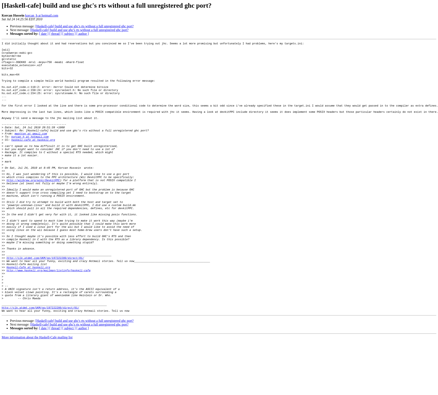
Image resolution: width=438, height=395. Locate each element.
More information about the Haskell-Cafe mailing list (37, 391)
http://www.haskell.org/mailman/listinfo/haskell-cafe (48, 316)
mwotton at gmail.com (31, 152)
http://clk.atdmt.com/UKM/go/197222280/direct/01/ (45, 301)
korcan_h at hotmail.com (41, 15)
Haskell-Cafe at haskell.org (28, 312)
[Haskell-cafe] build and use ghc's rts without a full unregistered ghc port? (84, 26)
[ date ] (43, 33)
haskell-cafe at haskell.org (33, 159)
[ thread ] (55, 33)
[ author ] (82, 33)
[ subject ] (69, 33)
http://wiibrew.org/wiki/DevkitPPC (33, 208)
